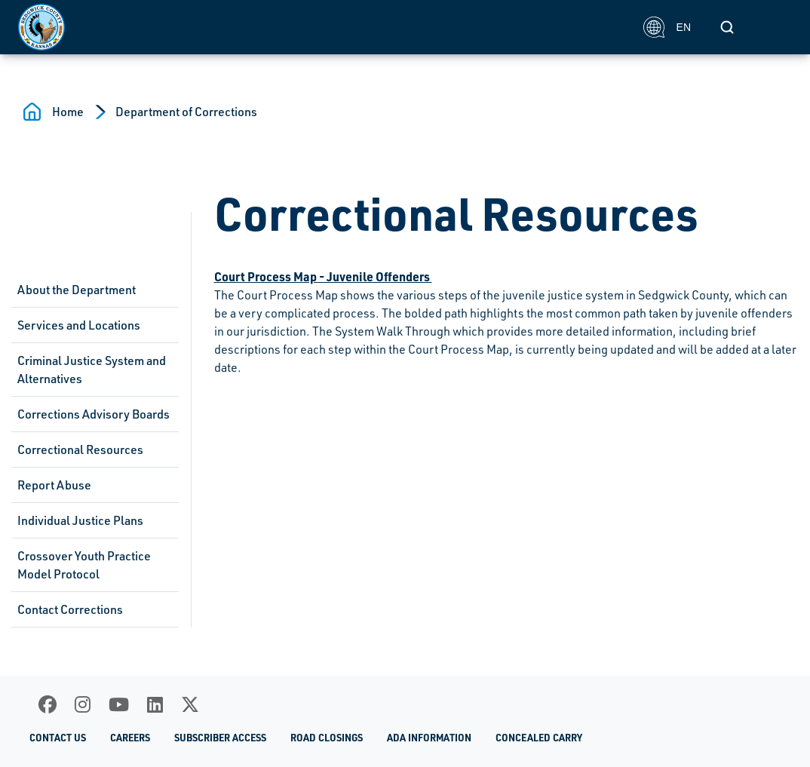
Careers (130, 738)
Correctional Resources (80, 449)
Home (68, 111)
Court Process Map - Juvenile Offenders (323, 276)
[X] (190, 704)
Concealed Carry (539, 738)
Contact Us (57, 738)
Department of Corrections (186, 111)
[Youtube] (119, 704)
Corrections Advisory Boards (93, 414)
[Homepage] (322, 27)
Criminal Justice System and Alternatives (91, 369)
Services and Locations (78, 325)
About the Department (76, 289)
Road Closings (326, 738)
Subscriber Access (220, 738)
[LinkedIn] (155, 704)
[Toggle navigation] (775, 27)
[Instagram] (83, 704)
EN (667, 27)
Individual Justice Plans (80, 520)
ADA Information (429, 738)
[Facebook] (47, 704)
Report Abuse (54, 484)
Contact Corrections (70, 609)
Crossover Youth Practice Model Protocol (84, 564)
